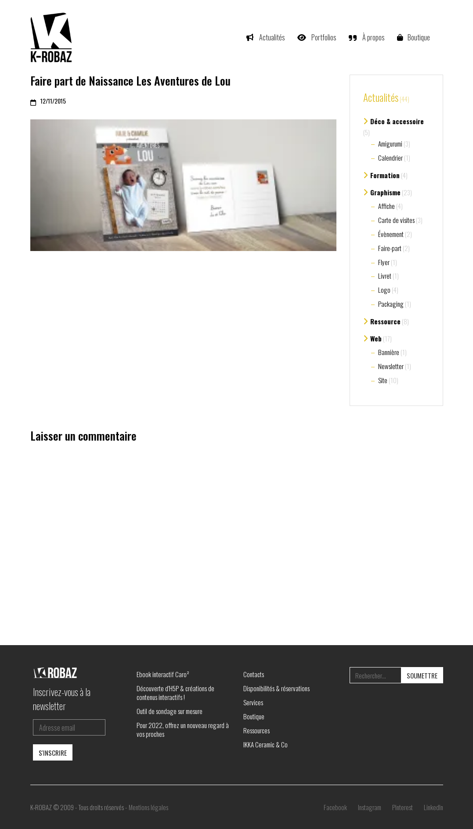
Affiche (386, 205)
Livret (384, 275)
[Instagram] (369, 807)
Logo (384, 289)
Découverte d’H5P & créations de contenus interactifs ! (175, 692)
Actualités (380, 98)
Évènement (391, 234)
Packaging (391, 303)
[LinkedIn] (433, 807)
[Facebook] (335, 807)
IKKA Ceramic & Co (265, 744)
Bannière (388, 352)
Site (382, 380)
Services (253, 702)
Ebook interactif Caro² (163, 674)
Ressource (385, 321)
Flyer (384, 262)
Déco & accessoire (397, 121)
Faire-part (389, 248)
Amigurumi (390, 143)
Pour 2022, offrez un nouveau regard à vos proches (183, 729)
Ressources (256, 730)
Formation (385, 175)
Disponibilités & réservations (276, 688)
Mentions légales (148, 807)
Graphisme (385, 192)
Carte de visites (396, 219)
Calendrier (390, 157)
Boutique (253, 716)
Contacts (253, 674)
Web (376, 338)
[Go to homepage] (52, 37)
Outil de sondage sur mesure (169, 711)
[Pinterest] (402, 807)
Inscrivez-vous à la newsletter (61, 699)
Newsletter (391, 366)
